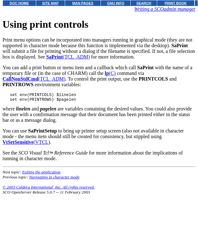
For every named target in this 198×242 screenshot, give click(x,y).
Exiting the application (41, 174)
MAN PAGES (82, 3)
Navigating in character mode (54, 179)
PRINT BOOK (176, 3)
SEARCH (143, 3)
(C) (110, 73)
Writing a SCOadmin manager (164, 9)
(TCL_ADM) (68, 56)
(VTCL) (26, 144)
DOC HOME (19, 3)
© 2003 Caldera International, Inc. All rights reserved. (49, 189)
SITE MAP (50, 3)
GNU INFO (115, 3)
